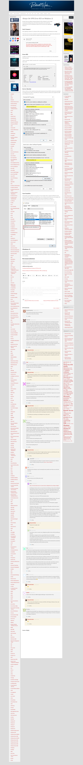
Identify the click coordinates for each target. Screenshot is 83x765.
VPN (11, 703)
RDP (11, 572)
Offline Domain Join (14, 505)
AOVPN (12, 131)
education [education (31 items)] (68, 378)
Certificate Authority (14, 187)
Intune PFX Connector (14, 383)
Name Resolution (14, 463)
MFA (12, 419)
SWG (11, 657)
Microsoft (12, 421)
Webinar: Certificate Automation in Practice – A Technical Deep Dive (69, 68)
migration (12, 443)
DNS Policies (13, 259)
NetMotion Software (14, 479)
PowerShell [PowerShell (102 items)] (66, 405)
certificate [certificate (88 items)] (67, 370)
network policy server (14, 497)
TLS (11, 668)
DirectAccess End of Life (15, 251)
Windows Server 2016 (14, 740)
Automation (13, 144)
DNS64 (12, 263)
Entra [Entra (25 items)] (64, 382)
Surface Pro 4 (13, 655)
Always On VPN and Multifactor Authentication (68, 122)
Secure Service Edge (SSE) (69, 270)
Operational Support (14, 518)
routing (12, 586)
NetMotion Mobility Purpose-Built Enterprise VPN (69, 237)
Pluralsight (13, 532)
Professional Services (14, 550)
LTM (12, 409)
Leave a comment (56, 308)
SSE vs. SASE (67, 277)
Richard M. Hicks (30, 350)
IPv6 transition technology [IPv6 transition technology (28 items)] (67, 391)
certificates (13, 200)
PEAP (12, 524)
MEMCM (12, 417)
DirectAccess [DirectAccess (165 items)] (67, 377)
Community (13, 224)
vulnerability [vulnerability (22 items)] (68, 423)
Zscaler (12, 758)
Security (12, 612)
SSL (11, 645)
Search (71, 17)
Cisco (12, 204)
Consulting (11, 13)
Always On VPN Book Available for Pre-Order (50, 300)
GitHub (12, 342)
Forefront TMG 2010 (14, 332)
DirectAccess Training (68, 182)
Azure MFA (13, 170)
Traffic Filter (13, 675)
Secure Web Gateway (14, 611)
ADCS (12, 114)
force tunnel (13, 329)
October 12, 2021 (30, 420)
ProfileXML (13, 551)
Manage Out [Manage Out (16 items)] (64, 394)
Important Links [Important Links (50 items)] (66, 387)
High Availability (14, 357)
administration (13, 118)
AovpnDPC (12, 135)
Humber (27, 592)
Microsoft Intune (14, 441)
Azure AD (12, 153)
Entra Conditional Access (15, 306)
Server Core (13, 618)
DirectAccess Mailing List (69, 343)
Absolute (12, 99)
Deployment (13, 238)
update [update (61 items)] (64, 421)
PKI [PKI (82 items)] (72, 404)
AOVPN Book (13, 133)
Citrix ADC (12, 211)
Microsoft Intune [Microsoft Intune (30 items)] (66, 398)
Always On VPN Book (16, 13)
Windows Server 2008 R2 (15, 734)
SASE (12, 595)
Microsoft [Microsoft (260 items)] (66, 396)
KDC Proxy (13, 392)
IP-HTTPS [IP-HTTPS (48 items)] (69, 388)
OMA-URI (12, 509)
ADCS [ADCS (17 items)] (66, 363)
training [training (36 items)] (66, 418)
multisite (12, 457)
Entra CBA (12, 301)
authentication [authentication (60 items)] (66, 369)
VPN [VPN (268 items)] (64, 423)
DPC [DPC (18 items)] (63, 378)
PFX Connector (13, 526)
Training (41, 13)
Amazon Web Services (14, 129)
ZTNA (12, 760)
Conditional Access (14, 228)
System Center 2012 (14, 659)
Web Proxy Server (14, 715)
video (12, 698)
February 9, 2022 (33, 530)
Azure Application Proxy (15, 162)
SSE (11, 644)
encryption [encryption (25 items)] (65, 379)
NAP (11, 468)
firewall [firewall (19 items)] (68, 383)
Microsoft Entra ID (14, 431)
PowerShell (13, 539)
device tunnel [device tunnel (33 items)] (65, 375)
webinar (12, 717)
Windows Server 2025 (14, 745)
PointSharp (13, 534)
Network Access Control (15, 483)
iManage (12, 370)
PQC (30, 13)
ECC (11, 280)
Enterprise (12, 295)
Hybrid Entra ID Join (14, 362)
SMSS (12, 627)
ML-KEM (12, 447)
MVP (12, 459)
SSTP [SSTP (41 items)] (71, 417)
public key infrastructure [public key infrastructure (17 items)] (66, 407)
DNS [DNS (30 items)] (72, 377)
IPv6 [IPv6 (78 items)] (67, 390)
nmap (12, 499)
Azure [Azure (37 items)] (71, 369)
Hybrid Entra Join (14, 364)
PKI (27, 13)
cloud (12, 217)
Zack (27, 362)
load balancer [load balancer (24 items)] (71, 392)
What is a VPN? (67, 291)
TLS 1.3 (12, 670)
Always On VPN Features (69, 316)
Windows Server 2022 (14, 743)
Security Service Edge (14, 614)
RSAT (12, 593)
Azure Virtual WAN (14, 174)
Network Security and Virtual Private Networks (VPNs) (69, 247)
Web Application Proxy (15, 711)
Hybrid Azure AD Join (14, 360)
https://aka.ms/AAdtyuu (48, 462)
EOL (11, 320)
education (12, 282)
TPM (12, 673)
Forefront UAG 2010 (14, 334)
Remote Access (13, 578)
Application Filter (14, 140)
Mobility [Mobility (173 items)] (65, 400)
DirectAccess (13, 245)
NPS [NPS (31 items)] (64, 404)
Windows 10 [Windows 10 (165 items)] (66, 428)
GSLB (12, 353)
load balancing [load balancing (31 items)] (65, 393)
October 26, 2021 (34, 483)
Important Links (13, 372)
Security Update (13, 616)
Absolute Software (14, 103)
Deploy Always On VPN (68, 327)
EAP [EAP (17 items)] (65, 378)
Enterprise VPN (67, 190)
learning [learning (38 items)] (67, 392)
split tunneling (13, 633)
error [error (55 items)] (64, 383)
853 (25, 293)
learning (12, 400)
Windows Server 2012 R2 (15, 738)
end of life (12, 291)
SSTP (12, 651)
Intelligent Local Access (15, 376)
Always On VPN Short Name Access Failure (32, 300)
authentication (13, 142)
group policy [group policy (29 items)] (65, 384)
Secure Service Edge (14, 605)
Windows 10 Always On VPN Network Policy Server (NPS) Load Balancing (34, 270)
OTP (11, 520)
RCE (11, 571)
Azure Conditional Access (15, 164)
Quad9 (12, 563)
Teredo (12, 666)
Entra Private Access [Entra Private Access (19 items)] (68, 382)
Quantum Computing (14, 565)
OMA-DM (12, 507)
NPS (11, 501)
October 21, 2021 (32, 476)
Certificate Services (14, 195)
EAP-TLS (12, 277)
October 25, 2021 (31, 574)
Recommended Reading (15, 574)
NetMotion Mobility (14, 477)
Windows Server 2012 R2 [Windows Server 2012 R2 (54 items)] (67, 435)
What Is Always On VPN (69, 293)
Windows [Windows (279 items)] (66, 425)
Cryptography (13, 234)
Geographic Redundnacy (15, 340)
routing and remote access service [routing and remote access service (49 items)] (67, 413)
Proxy (12, 555)
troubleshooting (13, 683)
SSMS (12, 649)
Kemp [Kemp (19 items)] (64, 392)
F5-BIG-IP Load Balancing (69, 197)
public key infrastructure (15, 561)
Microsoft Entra (13, 426)
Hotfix (12, 358)
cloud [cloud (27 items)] (72, 373)
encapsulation (13, 287)
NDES (12, 473)
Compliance (13, 226)
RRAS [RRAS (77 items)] (64, 415)
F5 (11, 327)
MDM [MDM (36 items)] (68, 394)
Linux (12, 402)
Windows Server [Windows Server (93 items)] (67, 431)
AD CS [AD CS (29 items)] (64, 363)
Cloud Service (13, 221)
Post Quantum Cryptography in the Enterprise (68, 255)
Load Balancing (13, 404)
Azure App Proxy (14, 157)
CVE (11, 236)
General (12, 338)
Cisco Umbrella (13, 206)
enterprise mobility (14, 297)
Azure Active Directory (14, 151)
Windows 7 (13, 724)
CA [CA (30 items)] (63, 370)
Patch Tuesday (13, 522)
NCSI (12, 471)
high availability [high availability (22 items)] (70, 384)
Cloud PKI (12, 219)
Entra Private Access (23, 13)
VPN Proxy (13, 705)
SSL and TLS (13, 647)
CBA (11, 183)
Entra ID (12, 311)
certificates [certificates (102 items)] (66, 372)
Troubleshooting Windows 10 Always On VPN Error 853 (31, 268)
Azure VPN (13, 176)
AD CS (12, 110)
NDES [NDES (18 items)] (69, 400)
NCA (11, 470)
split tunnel (13, 631)
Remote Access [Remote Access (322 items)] (68, 410)
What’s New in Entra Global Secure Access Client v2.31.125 (68, 72)
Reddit (12, 576)
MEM (12, 415)
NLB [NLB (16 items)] (70, 402)
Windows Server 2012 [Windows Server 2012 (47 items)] (67, 433)
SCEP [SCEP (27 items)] (69, 415)
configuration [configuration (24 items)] (69, 374)
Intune (12, 378)
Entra (12, 299)
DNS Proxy (13, 261)
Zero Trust (12, 753)
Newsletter (66, 250)
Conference (13, 230)
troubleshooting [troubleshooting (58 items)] (66, 420)
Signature (12, 620)
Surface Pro (13, 653)
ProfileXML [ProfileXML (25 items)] (71, 405)
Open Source (13, 511)
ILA (11, 368)
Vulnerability (13, 709)
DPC (35, 13)
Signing (12, 622)
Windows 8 (13, 726)
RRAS (12, 591)
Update (12, 694)
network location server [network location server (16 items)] (70, 401)
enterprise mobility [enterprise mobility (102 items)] (68, 381)
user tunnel (13, 696)
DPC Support (13, 266)
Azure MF (12, 168)
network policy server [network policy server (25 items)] (66, 402)
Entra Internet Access (14, 313)
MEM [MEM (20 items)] (70, 394)
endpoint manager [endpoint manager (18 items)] (69, 379)
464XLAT (12, 94)
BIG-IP (12, 179)
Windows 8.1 (13, 728)
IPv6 (32, 13)
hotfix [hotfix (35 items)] (64, 386)
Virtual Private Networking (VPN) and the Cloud (69, 285)
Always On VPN (13, 120)
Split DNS (12, 629)
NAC (11, 461)
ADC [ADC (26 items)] (70, 362)
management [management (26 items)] (71, 393)
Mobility (12, 452)
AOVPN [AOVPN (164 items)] (65, 366)
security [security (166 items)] (65, 417)
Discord (12, 255)
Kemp (12, 394)
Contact (49, 13)
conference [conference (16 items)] (64, 374)
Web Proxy (13, 713)
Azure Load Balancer (14, 166)
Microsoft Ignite (13, 439)
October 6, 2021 (33, 383)
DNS (11, 257)
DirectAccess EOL (14, 253)
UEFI (12, 690)
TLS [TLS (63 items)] (64, 419)
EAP (11, 275)
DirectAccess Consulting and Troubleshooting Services (69, 169)
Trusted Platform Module (15, 688)
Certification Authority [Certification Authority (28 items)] (67, 373)
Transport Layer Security (15, 681)
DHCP (12, 244)
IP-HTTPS (12, 385)
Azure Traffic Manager (15, 172)
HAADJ (12, 355)
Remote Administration (15, 580)
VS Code (12, 707)
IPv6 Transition (13, 388)
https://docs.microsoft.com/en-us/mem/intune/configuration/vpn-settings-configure (44, 485)
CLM (12, 215)
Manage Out (13, 411)
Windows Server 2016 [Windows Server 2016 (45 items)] (67, 436)
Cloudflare (12, 223)
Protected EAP (13, 553)
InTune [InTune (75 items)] (65, 388)
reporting (12, 584)
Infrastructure (13, 374)
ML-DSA (12, 445)
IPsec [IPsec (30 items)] (64, 390)
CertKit (38, 13)
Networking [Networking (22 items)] (65, 401)
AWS (11, 148)
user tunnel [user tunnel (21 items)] (68, 421)
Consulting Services (14, 232)
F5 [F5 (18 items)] (66, 383)
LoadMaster (13, 406)
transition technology (14, 679)
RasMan (12, 569)
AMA (12, 125)
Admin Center (13, 116)
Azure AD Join (13, 155)
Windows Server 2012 (14, 736)
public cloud (13, 559)
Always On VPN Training (69, 141)
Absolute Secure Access (15, 101)
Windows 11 (13, 722)
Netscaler (12, 481)
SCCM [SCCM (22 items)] (67, 415)
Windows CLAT (13, 732)
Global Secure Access (14, 344)
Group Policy (13, 349)
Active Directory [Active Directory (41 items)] (66, 362)
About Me (45, 13)
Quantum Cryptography (15, 567)
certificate (36, 293)
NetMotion (13, 475)
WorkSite (12, 749)
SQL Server (13, 637)
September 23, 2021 (36, 310)
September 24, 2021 (31, 362)
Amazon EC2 (13, 127)
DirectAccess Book (14, 247)
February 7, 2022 (32, 592)
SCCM (12, 597)
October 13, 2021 (37, 458)
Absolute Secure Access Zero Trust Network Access (69, 113)
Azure (12, 150)
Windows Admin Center (15, 730)
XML (12, 751)
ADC (11, 112)
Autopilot (12, 146)
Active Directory (13, 105)
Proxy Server (13, 557)
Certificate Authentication (15, 185)
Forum (12, 336)
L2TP (12, 398)
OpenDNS (12, 513)
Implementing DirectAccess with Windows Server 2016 (68, 207)
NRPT (12, 503)
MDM (12, 413)
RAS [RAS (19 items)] (70, 407)
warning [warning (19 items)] (72, 423)
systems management (14, 664)
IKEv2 (12, 366)
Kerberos (12, 396)
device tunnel (13, 242)
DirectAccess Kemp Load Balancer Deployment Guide (69, 340)
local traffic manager (14, 407)
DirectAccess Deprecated (15, 249)
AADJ (12, 97)
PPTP (12, 543)
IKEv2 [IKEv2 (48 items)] (67, 386)
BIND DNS (12, 181)
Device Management (14, 240)
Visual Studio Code (14, 701)
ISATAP (12, 390)
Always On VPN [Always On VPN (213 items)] (68, 365)
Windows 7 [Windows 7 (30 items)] (65, 427)
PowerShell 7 (13, 541)
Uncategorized (13, 692)
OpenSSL (12, 515)
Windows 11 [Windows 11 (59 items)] (65, 430)
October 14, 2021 (31, 467)
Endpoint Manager (14, 293)
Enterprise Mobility (68, 187)
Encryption (13, 289)
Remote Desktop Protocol (15, 582)
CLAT (12, 213)
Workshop (12, 747)
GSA (11, 351)
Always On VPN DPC (68, 127)
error (44, 293)
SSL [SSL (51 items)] (69, 417)
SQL (11, 635)
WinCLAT (12, 719)
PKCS (12, 528)
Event (12, 322)
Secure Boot (13, 604)
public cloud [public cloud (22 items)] (65, 406)
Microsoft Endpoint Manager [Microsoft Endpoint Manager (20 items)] (67, 397)
